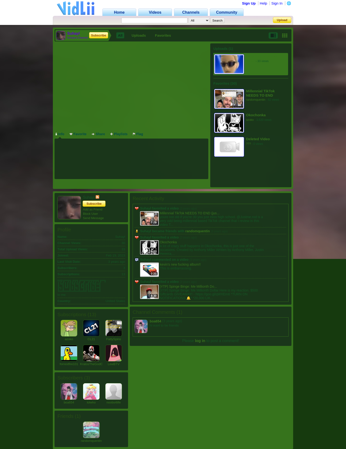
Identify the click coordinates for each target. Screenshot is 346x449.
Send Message (93, 218)
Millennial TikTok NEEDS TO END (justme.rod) (260, 93)
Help (263, 3)
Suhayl (250, 61)
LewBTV (113, 364)
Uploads (139, 35)
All (120, 35)
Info (60, 134)
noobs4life (113, 402)
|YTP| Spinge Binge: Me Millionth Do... (188, 286)
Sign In (277, 3)
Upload (282, 20)
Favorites (163, 35)
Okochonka (256, 115)
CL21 (91, 339)
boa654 (69, 402)
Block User (90, 214)
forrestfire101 (69, 364)
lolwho (91, 402)
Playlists (119, 134)
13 (91, 314)
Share (98, 134)
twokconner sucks (262, 56)
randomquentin (255, 99)
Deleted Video (258, 139)
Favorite (78, 134)
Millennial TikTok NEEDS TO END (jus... (189, 213)
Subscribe (98, 35)
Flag (138, 134)
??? (248, 144)
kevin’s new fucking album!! (180, 264)
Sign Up (249, 3)
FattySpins (113, 339)
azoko (250, 120)
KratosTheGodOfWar (94, 364)
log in (200, 341)
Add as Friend (92, 209)
